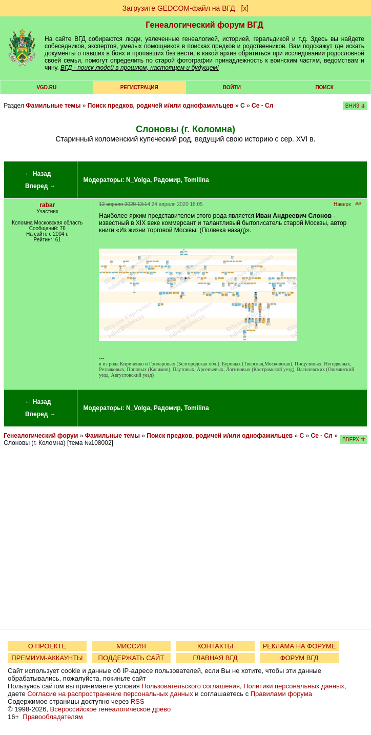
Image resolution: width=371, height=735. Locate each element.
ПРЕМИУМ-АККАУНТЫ (47, 658)
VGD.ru (46, 87)
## (358, 204)
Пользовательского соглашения (190, 686)
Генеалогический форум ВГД (204, 25)
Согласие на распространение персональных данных (110, 694)
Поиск (324, 87)
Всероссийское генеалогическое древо (110, 709)
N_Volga (138, 179)
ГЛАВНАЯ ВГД (215, 658)
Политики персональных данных (293, 686)
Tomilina (196, 179)
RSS (138, 701)
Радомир (167, 179)
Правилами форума (281, 694)
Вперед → (40, 186)
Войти (232, 87)
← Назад (38, 173)
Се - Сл (262, 105)
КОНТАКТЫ (215, 646)
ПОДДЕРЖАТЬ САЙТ (131, 658)
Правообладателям (53, 717)
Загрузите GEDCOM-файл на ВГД (178, 8)
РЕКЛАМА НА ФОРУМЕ (299, 646)
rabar (47, 205)
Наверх (342, 204)
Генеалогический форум (41, 435)
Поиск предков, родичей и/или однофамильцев (161, 105)
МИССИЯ (131, 646)
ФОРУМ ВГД (299, 658)
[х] (245, 8)
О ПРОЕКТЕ (47, 646)
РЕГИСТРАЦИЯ (139, 87)
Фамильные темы (53, 105)
